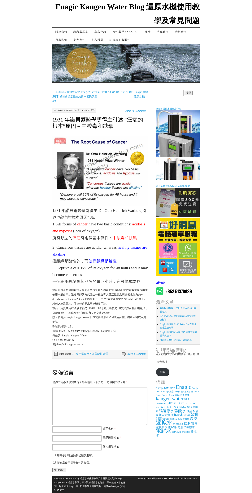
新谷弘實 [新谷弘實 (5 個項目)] (164, 415)
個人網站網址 (111, 446)
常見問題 (97, 39)
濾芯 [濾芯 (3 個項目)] (174, 419)
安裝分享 (181, 31)
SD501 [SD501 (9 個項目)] (180, 403)
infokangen (64, 110)
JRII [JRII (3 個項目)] (187, 395)
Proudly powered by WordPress (152, 478)
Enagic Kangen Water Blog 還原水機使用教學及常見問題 (82, 478)
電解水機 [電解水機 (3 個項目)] (176, 431)
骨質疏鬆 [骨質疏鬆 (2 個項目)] (186, 432)
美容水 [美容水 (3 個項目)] (186, 419)
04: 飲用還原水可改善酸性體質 (90, 353)
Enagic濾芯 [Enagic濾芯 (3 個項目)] (168, 391)
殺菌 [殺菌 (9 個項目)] (194, 415)
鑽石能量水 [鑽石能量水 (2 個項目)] (178, 424)
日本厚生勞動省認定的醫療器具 (176, 340)
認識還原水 (80, 31)
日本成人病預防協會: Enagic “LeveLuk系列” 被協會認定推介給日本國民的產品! (76, 97)
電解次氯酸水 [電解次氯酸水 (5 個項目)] (186, 427)
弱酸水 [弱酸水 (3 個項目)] (182, 407)
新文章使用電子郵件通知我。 (74, 462)
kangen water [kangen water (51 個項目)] (170, 398)
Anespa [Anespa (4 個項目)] (160, 388)
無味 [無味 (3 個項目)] (179, 419)
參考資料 (79, 39)
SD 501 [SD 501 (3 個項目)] (188, 403)
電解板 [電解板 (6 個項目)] (172, 427)
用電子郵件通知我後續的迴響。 (75, 455)
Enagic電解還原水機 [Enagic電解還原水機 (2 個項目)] (184, 392)
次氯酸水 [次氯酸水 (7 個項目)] (177, 415)
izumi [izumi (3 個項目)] (196, 391)
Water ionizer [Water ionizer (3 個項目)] (167, 407)
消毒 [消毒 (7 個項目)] (159, 419)
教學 (148, 31)
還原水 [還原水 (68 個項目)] (164, 422)
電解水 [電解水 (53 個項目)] (163, 431)
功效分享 (163, 31)
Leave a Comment (136, 353)
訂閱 (162, 372)
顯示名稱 (109, 428)
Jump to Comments (134, 110)
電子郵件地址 (112, 437)
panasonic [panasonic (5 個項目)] (161, 403)
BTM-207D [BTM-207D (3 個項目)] (169, 388)
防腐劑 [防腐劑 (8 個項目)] (189, 423)
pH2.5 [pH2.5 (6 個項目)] (171, 403)
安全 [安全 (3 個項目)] (176, 407)
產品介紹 (100, 31)
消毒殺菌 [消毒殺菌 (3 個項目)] (167, 419)
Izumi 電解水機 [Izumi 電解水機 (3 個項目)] (176, 395)
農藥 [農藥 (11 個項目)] (193, 419)
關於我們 (61, 31)
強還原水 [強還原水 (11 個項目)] (166, 411)
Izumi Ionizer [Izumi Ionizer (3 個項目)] (162, 395)
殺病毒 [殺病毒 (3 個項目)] (187, 415)
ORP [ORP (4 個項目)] (186, 399)
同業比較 (61, 39)
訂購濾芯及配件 (120, 39)
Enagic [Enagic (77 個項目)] (183, 387)
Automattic (192, 478)
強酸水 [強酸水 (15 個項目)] (180, 411)
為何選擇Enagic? (126, 31)
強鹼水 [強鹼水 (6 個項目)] (191, 411)
